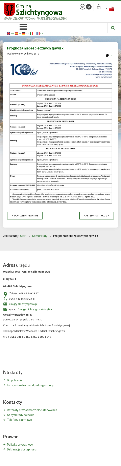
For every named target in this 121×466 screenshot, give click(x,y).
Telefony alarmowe (19, 419)
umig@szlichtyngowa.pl (23, 303)
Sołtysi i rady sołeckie (20, 415)
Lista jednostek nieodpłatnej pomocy (30, 385)
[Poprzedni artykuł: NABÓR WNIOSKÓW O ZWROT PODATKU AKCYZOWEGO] (25, 215)
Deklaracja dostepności (22, 449)
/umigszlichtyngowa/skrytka (35, 309)
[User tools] (109, 55)
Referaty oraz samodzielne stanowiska (32, 410)
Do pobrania (14, 380)
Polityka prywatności (20, 444)
